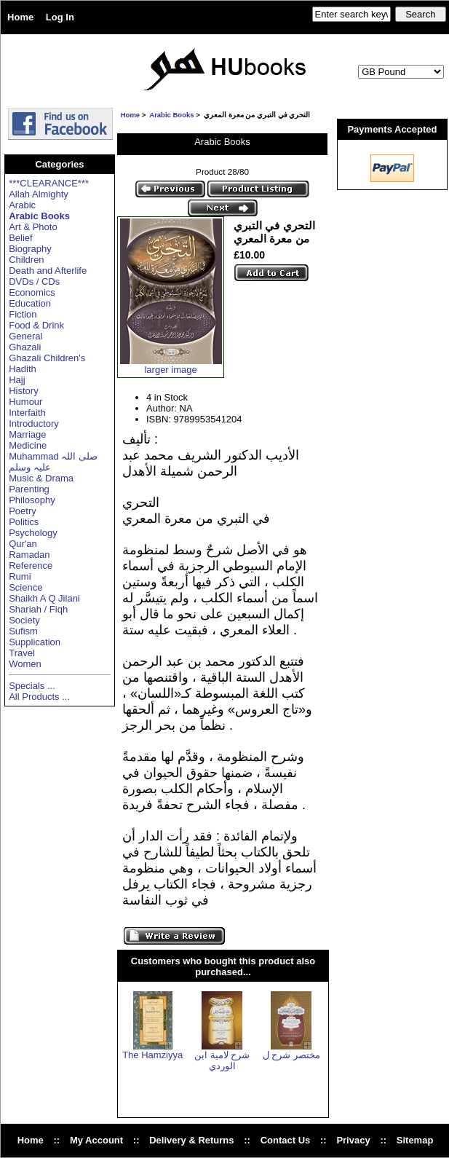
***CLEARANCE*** (49, 183)
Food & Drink (36, 325)
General (25, 336)
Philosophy (32, 500)
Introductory (34, 423)
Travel (22, 652)
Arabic (22, 205)
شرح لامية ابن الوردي (222, 1060)
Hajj (17, 379)
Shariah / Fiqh (38, 609)
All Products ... (39, 696)
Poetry (22, 510)
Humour (25, 401)
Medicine (28, 445)
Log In (60, 17)
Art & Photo (33, 226)
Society (24, 620)
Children (26, 259)
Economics (32, 292)
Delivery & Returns (191, 1140)
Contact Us (286, 1140)
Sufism (23, 631)
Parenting (29, 489)
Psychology (33, 532)
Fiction (22, 314)
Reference (30, 565)
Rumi (20, 576)
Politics (24, 521)
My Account (96, 1140)
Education (30, 303)
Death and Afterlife (48, 270)
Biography (30, 248)
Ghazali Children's (47, 357)
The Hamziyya (152, 1054)
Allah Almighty (38, 194)
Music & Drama (41, 478)
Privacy (353, 1140)
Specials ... (32, 685)
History (23, 390)
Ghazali (25, 347)
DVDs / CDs (34, 281)
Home (20, 17)
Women (25, 663)
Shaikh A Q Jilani (44, 598)
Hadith (22, 368)
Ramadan (29, 554)
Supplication (34, 642)
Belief (21, 237)
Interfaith (27, 412)
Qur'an (23, 543)
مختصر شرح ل (291, 1054)
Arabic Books (171, 115)
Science (25, 587)
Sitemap (415, 1140)
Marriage (27, 434)
